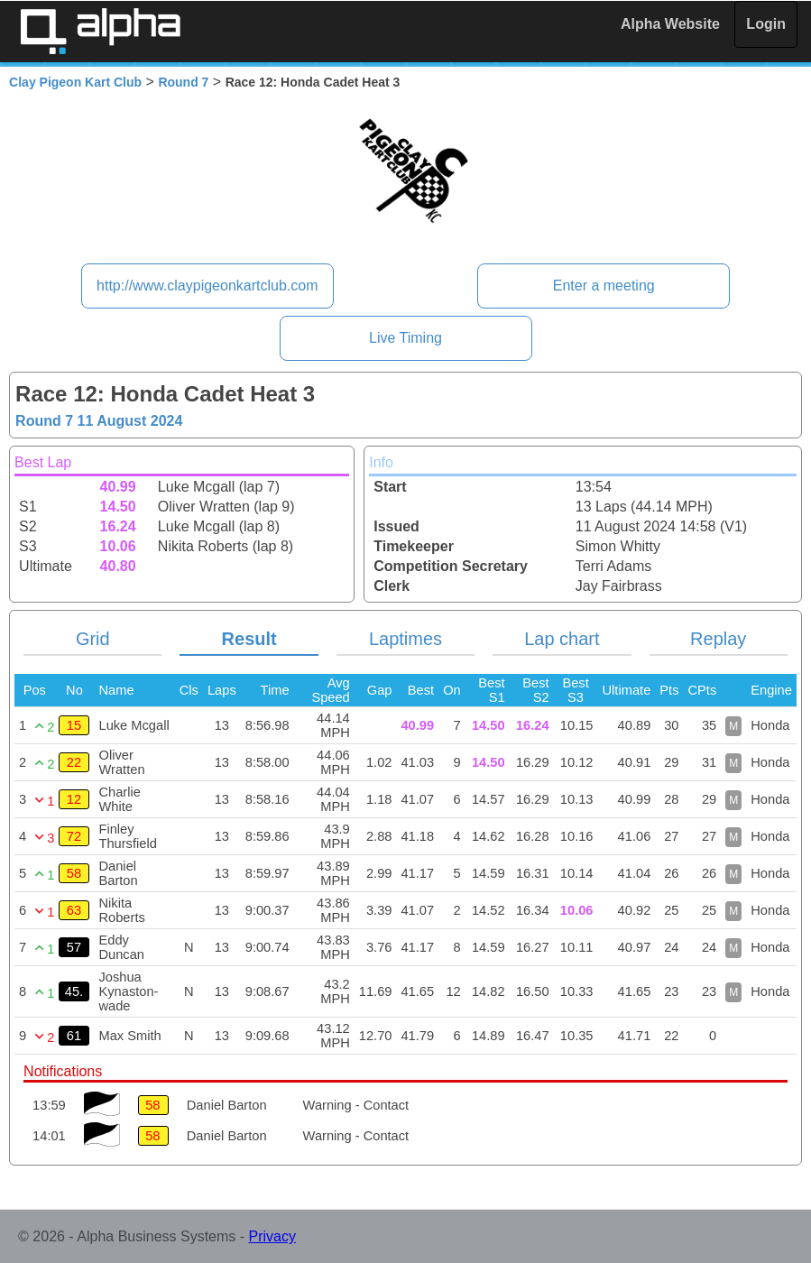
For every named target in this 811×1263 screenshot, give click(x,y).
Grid (93, 639)
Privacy (272, 1236)
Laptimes (405, 639)
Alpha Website (670, 24)
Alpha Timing (100, 31)
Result (249, 639)
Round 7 (183, 82)
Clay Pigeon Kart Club (75, 82)
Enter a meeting (604, 285)
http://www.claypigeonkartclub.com (207, 285)
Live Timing (405, 338)
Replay (718, 639)
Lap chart (561, 639)
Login (766, 24)
